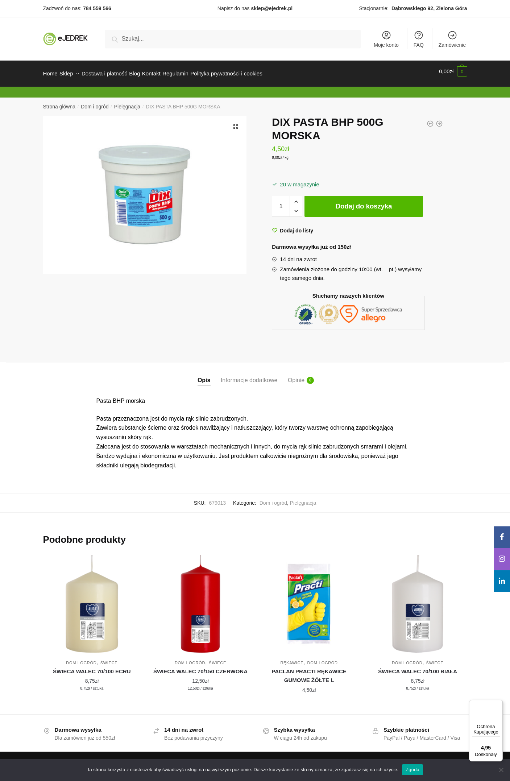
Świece (109, 658)
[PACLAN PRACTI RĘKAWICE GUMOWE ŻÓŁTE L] (309, 599)
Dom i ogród (94, 102)
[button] (235, 122)
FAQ (419, 39)
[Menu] (498, 704)
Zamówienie (452, 39)
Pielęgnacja (127, 102)
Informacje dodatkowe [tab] (249, 376)
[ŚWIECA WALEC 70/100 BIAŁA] (418, 599)
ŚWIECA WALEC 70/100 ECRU (92, 667)
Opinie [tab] (296, 376)
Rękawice (291, 658)
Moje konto (386, 39)
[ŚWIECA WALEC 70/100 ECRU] (92, 599)
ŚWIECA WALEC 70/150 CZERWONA (200, 667)
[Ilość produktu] (281, 201)
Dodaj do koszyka (364, 202)
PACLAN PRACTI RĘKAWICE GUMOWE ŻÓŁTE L (308, 671)
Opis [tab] (204, 376)
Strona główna (59, 102)
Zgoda (412, 769)
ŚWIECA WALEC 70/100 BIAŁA (417, 667)
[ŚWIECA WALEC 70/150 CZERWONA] (200, 599)
